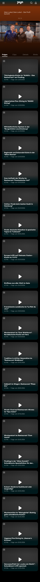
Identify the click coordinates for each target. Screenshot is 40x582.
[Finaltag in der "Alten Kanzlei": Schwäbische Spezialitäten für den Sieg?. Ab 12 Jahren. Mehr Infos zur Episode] (20, 456)
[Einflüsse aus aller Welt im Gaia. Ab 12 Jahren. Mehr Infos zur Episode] (20, 276)
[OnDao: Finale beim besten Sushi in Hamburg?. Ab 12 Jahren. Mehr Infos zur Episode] (20, 199)
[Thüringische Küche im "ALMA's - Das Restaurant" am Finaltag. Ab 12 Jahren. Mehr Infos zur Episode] (20, 71)
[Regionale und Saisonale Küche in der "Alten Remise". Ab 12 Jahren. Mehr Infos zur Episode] (20, 148)
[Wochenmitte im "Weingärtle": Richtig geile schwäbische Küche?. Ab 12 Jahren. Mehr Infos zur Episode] (20, 508)
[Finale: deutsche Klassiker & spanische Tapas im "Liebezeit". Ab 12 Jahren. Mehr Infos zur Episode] (20, 225)
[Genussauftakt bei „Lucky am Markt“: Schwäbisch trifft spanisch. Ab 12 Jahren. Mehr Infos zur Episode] (20, 559)
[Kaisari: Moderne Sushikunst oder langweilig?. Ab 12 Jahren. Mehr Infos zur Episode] (20, 482)
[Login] (35, 3)
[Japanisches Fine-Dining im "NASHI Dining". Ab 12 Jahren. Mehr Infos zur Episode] (20, 96)
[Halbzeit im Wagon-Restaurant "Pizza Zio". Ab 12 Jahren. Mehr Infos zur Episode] (20, 379)
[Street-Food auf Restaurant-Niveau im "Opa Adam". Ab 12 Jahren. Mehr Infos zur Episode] (20, 405)
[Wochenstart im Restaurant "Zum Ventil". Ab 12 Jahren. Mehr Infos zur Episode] (20, 430)
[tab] (5, 55)
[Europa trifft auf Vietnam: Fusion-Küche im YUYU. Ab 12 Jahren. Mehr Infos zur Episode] (20, 251)
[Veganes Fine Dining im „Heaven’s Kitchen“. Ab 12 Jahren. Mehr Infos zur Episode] (20, 533)
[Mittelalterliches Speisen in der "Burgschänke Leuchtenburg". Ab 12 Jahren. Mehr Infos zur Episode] (20, 122)
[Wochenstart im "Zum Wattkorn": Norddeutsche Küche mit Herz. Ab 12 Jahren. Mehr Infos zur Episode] (20, 328)
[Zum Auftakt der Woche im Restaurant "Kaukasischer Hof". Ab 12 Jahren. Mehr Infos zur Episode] (20, 173)
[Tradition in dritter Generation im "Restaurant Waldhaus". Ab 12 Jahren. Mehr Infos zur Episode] (20, 353)
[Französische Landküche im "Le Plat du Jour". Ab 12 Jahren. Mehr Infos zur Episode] (20, 302)
